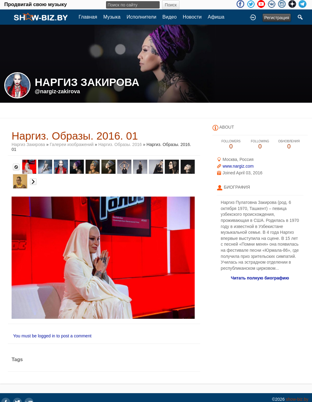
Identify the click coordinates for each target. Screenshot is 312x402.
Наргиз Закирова (29, 144)
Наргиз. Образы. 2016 (120, 144)
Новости (192, 17)
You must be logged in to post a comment (52, 335)
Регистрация (276, 17)
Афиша (216, 17)
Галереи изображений (72, 144)
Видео (169, 17)
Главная (88, 17)
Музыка (112, 17)
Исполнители (142, 17)
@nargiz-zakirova (57, 91)
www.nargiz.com (238, 166)
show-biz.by (297, 399)
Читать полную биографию (260, 278)
